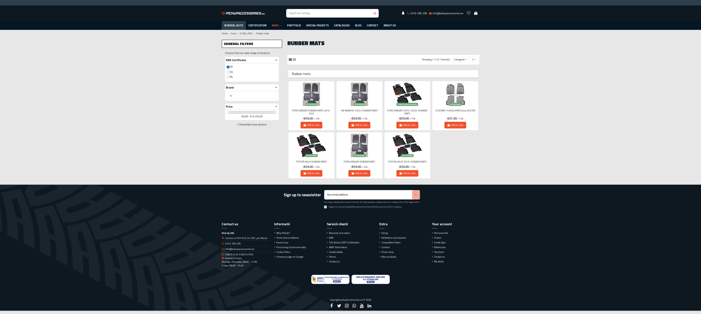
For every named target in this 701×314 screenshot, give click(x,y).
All (231, 67)
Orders (438, 237)
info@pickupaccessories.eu (239, 249)
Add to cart (311, 125)
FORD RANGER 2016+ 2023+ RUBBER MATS (407, 112)
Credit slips (440, 242)
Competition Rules (391, 242)
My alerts (439, 261)
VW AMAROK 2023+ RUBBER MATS (359, 110)
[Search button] (375, 13)
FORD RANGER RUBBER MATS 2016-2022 (311, 112)
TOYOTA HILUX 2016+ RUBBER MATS (407, 161)
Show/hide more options (253, 124)
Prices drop (388, 252)
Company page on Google (289, 256)
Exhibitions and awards (394, 237)
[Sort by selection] (460, 59)
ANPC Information (338, 247)
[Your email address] (368, 194)
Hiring (385, 233)
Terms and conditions (287, 237)
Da (231, 72)
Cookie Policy (283, 252)
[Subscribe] (416, 194)
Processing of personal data (291, 247)
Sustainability (336, 252)
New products (389, 256)
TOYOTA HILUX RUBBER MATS (311, 161)
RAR (331, 237)
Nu (231, 77)
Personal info (441, 233)
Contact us (334, 261)
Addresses (440, 247)
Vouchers (439, 252)
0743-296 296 (233, 243)
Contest (386, 247)
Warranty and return (339, 233)
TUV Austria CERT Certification (344, 242)
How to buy (282, 242)
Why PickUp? (283, 233)
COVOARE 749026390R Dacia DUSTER (455, 110)
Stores (332, 256)
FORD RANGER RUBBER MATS (359, 161)
